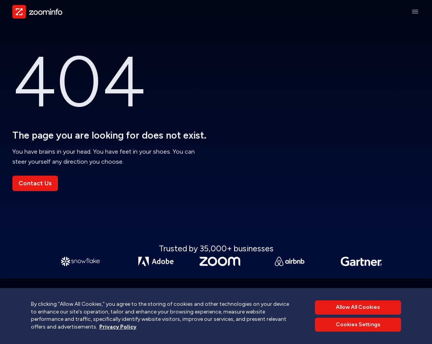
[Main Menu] (415, 11)
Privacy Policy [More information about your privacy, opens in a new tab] (117, 327)
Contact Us (35, 183)
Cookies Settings (358, 324)
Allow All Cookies (358, 307)
